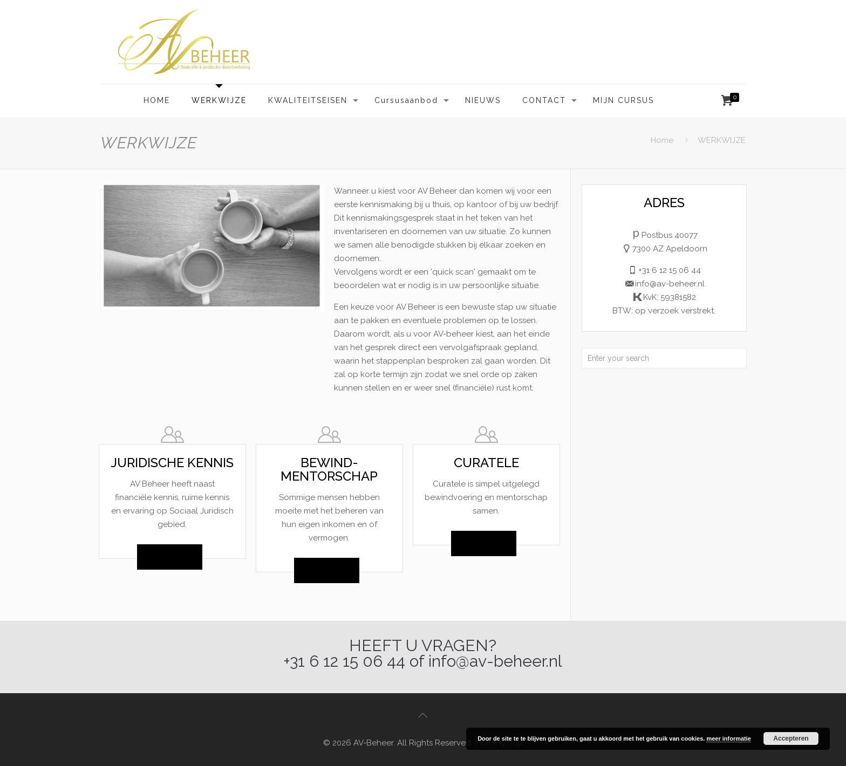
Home (662, 140)
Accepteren (790, 738)
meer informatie (728, 738)
